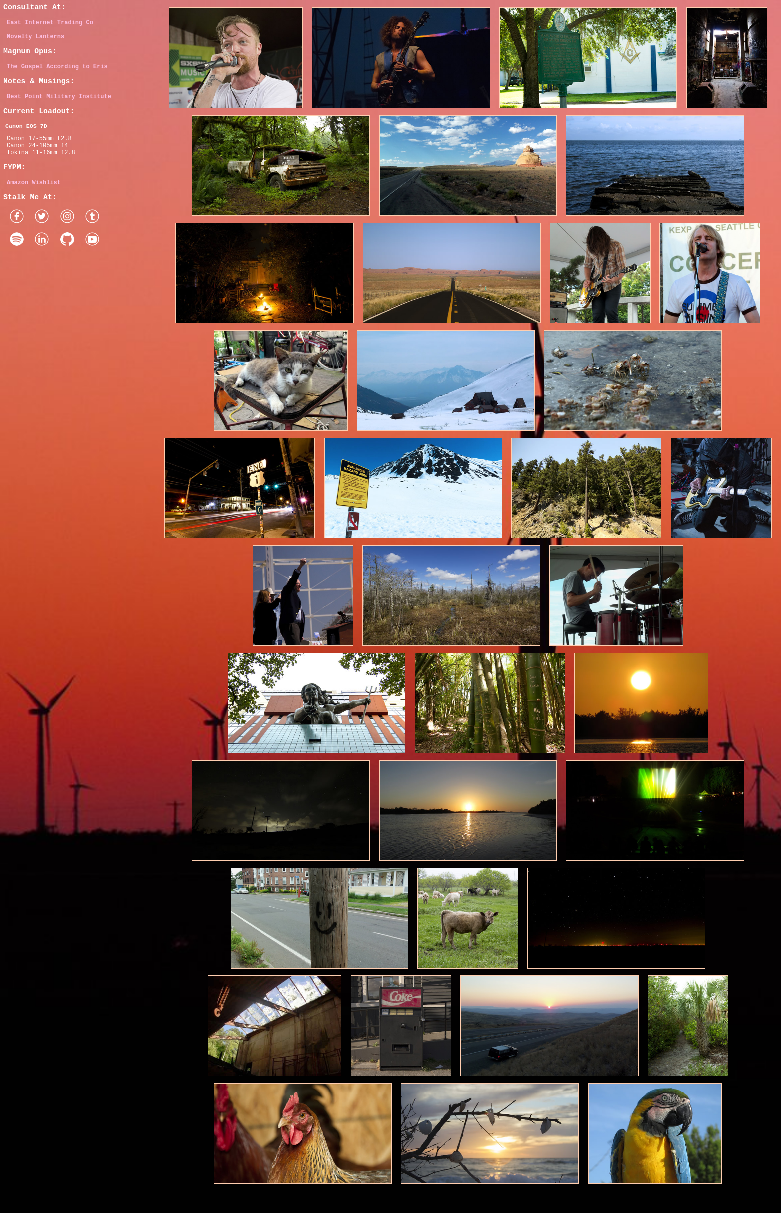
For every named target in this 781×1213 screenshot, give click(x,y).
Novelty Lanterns (35, 41)
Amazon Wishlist (34, 205)
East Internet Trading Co (50, 25)
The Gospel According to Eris (57, 74)
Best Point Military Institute (59, 108)
